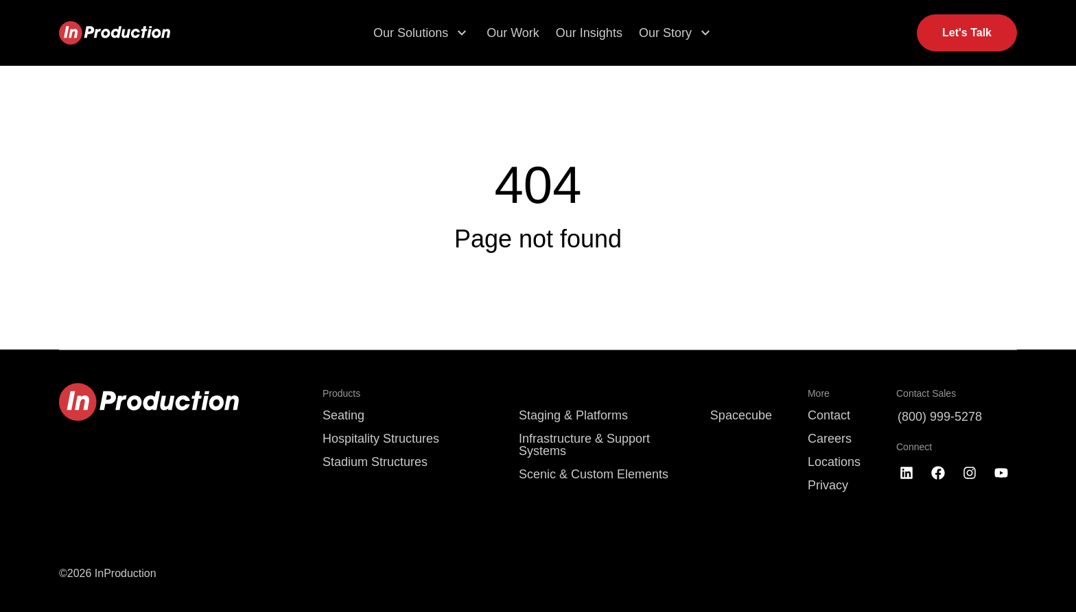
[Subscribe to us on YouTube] (1001, 473)
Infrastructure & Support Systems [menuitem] (584, 445)
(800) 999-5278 (940, 417)
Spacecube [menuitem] (741, 415)
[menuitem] (596, 393)
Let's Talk (967, 32)
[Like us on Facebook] (938, 473)
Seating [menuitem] (343, 415)
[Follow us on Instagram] (969, 473)
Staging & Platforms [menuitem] (573, 415)
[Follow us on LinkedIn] (906, 473)
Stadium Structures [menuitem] (375, 462)
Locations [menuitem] (834, 462)
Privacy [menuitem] (828, 485)
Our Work (513, 33)
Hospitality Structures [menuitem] (381, 438)
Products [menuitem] (341, 393)
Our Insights (589, 33)
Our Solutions (410, 33)
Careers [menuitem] (830, 438)
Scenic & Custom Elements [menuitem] (593, 474)
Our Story (665, 33)
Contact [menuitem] (829, 415)
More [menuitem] (819, 393)
